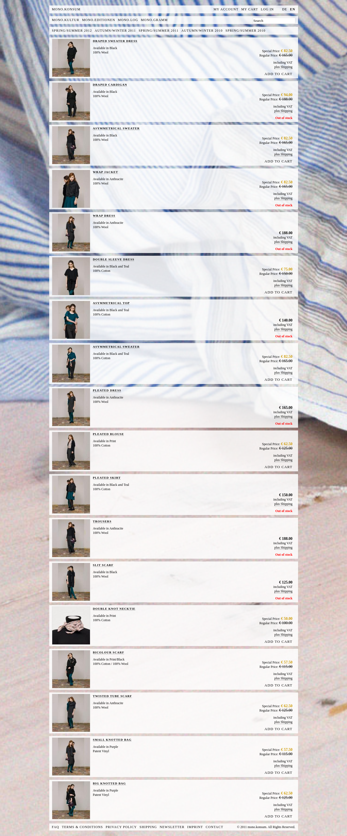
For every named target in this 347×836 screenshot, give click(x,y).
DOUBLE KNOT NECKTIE (114, 608)
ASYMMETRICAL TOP (111, 303)
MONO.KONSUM (66, 9)
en (292, 9)
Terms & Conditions (82, 827)
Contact (214, 827)
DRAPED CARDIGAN (110, 84)
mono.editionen (98, 20)
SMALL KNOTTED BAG (112, 739)
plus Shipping (283, 67)
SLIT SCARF (103, 565)
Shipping (148, 827)
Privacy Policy (121, 827)
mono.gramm (154, 20)
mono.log (128, 20)
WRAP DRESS (104, 215)
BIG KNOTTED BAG (109, 783)
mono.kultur (65, 20)
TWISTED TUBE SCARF (112, 696)
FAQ (55, 827)
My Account (226, 9)
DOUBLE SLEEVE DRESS (114, 259)
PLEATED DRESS (107, 390)
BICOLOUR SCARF (108, 652)
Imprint (195, 827)
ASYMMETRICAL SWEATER (116, 128)
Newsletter (172, 827)
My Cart (249, 9)
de (284, 9)
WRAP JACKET (105, 172)
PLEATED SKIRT (107, 477)
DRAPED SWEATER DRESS (115, 41)
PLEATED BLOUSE (108, 434)
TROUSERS (102, 521)
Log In (267, 9)
